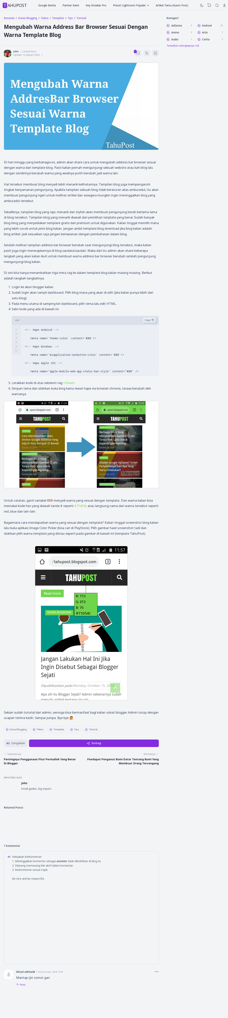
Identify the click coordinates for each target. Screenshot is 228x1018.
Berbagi (94, 761)
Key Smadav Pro (96, 5)
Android (207, 25)
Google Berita (47, 5)
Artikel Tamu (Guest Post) (172, 5)
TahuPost (15, 5)
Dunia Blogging (16, 729)
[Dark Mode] (202, 5)
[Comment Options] (157, 989)
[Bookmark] (155, 54)
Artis (205, 32)
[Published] (41, 55)
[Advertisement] (81, 745)
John (24, 801)
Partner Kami (70, 5)
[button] (16, 761)
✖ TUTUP (81, 738)
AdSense (176, 25)
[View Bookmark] (209, 5)
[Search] (217, 5)
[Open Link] (224, 5)
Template (56, 729)
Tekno (38, 729)
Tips (74, 729)
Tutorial (91, 729)
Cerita (206, 39)
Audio (174, 39)
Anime (175, 32)
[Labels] (195, 45)
